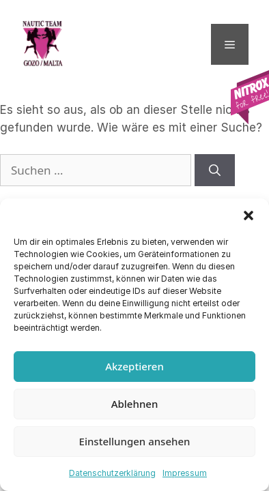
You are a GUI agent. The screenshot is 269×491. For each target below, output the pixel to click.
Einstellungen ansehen (134, 441)
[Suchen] (215, 170)
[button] (248, 215)
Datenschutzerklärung (112, 473)
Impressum (184, 473)
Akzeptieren (134, 366)
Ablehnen (134, 404)
